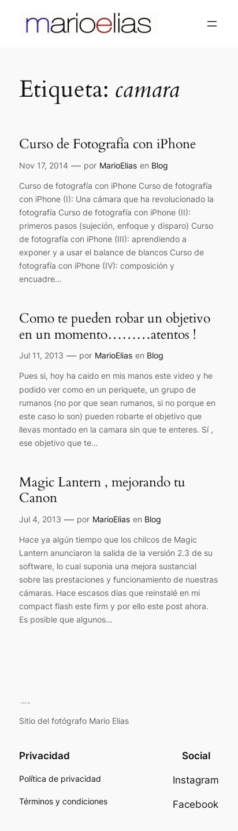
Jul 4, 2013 (40, 519)
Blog (159, 165)
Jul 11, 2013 (41, 355)
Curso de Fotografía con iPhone (107, 144)
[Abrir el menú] (212, 24)
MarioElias (118, 165)
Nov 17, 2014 (43, 165)
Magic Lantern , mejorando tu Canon (102, 490)
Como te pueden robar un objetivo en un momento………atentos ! (114, 326)
